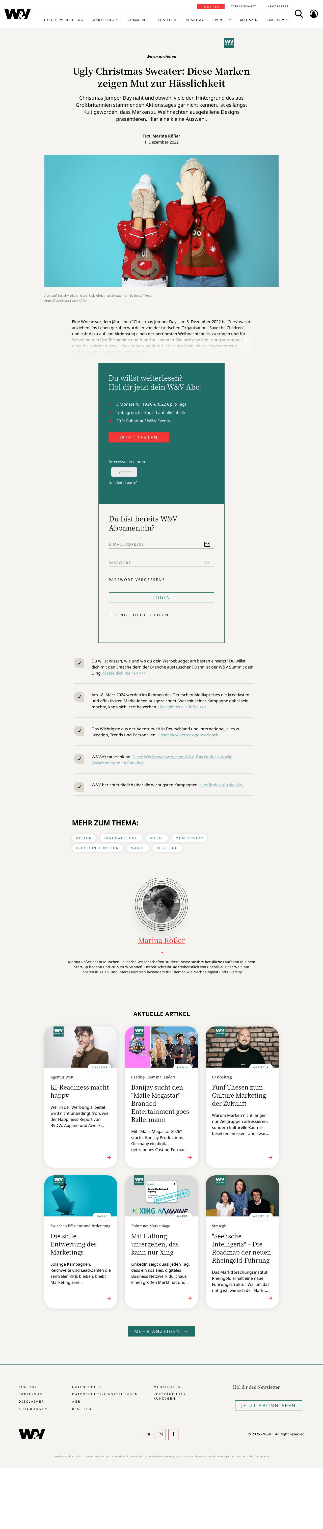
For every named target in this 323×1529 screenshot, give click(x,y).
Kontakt (28, 1387)
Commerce (138, 20)
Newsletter (278, 6)
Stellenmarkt (243, 6)
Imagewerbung (121, 838)
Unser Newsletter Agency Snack (187, 735)
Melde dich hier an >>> (124, 673)
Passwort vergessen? (137, 579)
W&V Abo (212, 6)
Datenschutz (87, 1387)
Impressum (31, 1394)
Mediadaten (167, 1387)
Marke (157, 838)
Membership (189, 838)
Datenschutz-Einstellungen (105, 1394)
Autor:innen (33, 1409)
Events (220, 20)
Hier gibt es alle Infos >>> (182, 707)
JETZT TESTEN (139, 437)
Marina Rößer (166, 136)
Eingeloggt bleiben (142, 615)
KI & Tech (167, 20)
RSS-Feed (82, 1409)
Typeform (124, 472)
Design (84, 838)
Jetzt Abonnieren (268, 1405)
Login (161, 597)
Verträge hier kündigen (170, 1396)
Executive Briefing (64, 20)
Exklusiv (275, 20)
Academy (195, 20)
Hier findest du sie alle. (222, 785)
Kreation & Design (97, 848)
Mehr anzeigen (161, 1331)
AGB (76, 1401)
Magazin (249, 20)
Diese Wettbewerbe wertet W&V (163, 757)
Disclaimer (31, 1401)
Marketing (103, 20)
